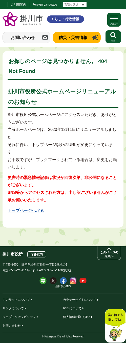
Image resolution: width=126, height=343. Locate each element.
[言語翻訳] (75, 4)
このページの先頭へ (109, 254)
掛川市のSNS (63, 286)
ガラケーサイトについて (79, 299)
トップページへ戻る (26, 210)
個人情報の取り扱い (76, 317)
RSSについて (72, 308)
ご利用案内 (18, 4)
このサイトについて (16, 299)
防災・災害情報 (73, 37)
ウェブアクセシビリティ (19, 317)
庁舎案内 (37, 254)
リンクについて (13, 308)
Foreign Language (44, 4)
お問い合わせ (23, 37)
